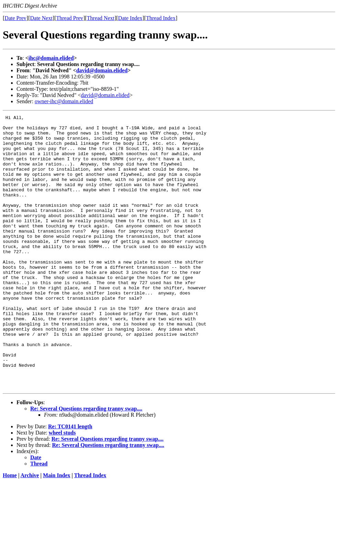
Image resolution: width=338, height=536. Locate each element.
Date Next (41, 18)
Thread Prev (69, 18)
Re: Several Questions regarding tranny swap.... (86, 463)
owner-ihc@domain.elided (64, 101)
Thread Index (161, 18)
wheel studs (62, 487)
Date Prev (15, 18)
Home (10, 530)
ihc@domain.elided (51, 58)
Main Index (56, 530)
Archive (30, 530)
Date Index (130, 18)
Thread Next (100, 18)
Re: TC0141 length (70, 481)
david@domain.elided (102, 70)
